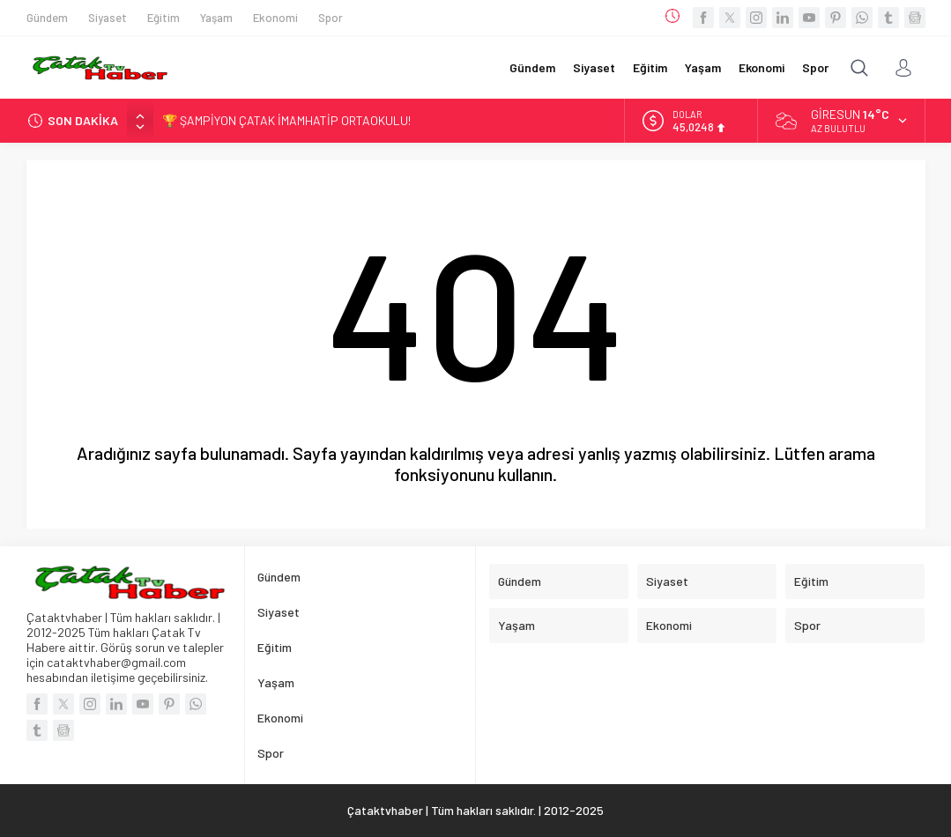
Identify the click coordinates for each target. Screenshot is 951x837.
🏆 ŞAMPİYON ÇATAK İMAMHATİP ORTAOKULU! (286, 120)
